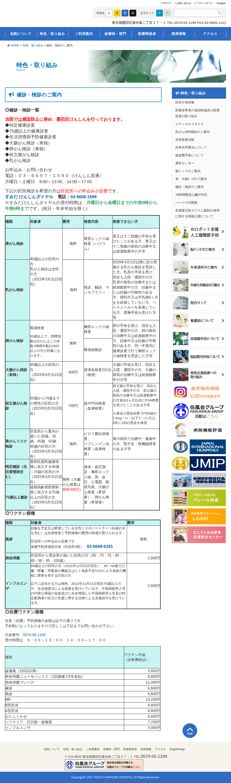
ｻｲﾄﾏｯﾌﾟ (167, 3)
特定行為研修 (184, 102)
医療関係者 (147, 34)
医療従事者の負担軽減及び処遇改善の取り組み (197, 113)
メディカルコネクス (189, 124)
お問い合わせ (183, 3)
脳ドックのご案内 (188, 171)
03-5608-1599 (83, 196)
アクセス (210, 34)
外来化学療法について (191, 147)
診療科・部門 (115, 34)
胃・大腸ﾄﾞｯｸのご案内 (191, 179)
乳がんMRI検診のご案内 (192, 132)
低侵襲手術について (189, 155)
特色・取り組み (52, 34)
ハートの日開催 (186, 202)
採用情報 (178, 34)
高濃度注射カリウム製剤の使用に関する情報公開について (197, 213)
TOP (190, 733)
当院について (21, 34)
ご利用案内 (84, 34)
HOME (15, 45)
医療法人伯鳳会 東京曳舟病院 (45, 14)
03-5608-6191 (100, 546)
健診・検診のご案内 (189, 187)
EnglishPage (177, 749)
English (221, 3)
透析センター (184, 163)
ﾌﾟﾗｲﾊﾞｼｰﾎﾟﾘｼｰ (204, 3)
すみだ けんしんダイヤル (29, 196)
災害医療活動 (184, 139)
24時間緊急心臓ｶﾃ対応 (191, 194)
